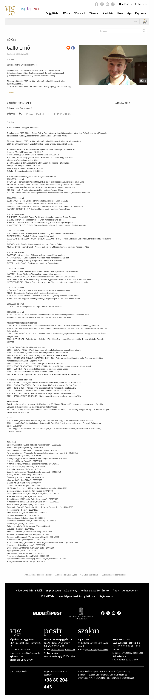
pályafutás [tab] (14, 114)
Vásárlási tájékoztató (89, 575)
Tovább (11, 92)
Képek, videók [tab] (62, 114)
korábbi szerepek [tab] (37, 114)
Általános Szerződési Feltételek (38, 575)
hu (135, 21)
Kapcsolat (141, 13)
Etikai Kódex (48, 596)
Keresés (140, 4)
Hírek (120, 13)
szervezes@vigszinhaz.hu (28, 653)
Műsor (66, 13)
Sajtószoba (106, 596)
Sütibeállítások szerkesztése (114, 575)
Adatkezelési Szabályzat (66, 575)
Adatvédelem (130, 590)
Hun (121, 4)
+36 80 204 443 (56, 683)
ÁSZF (116, 590)
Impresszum (53, 590)
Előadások (80, 13)
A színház (107, 13)
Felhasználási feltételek (95, 590)
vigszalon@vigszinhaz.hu (96, 649)
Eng (126, 4)
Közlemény (70, 590)
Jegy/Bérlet (53, 13)
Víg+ (129, 13)
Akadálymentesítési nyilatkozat (77, 596)
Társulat (94, 13)
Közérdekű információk (29, 590)
